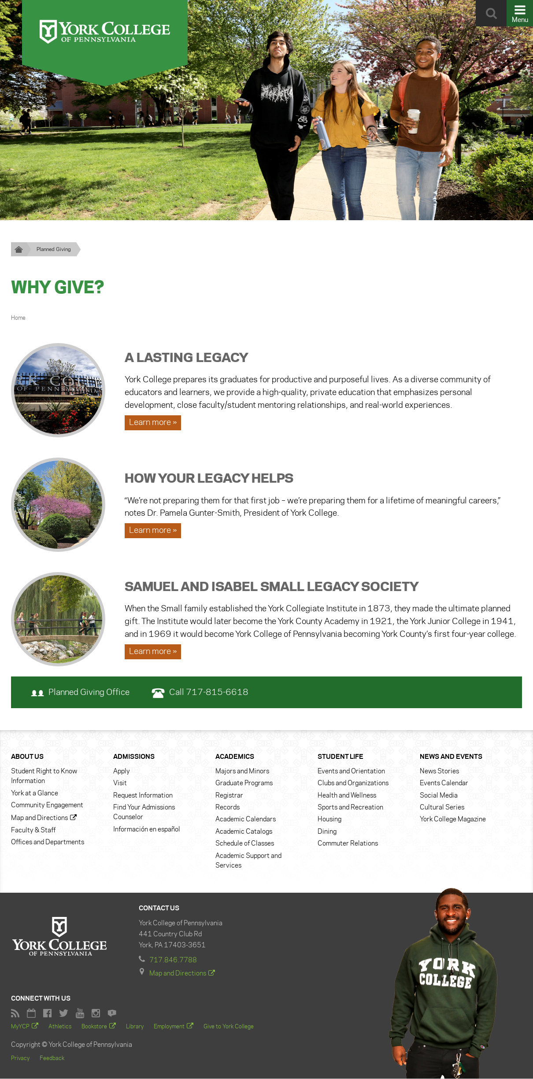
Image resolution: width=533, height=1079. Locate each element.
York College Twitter (63, 1013)
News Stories (439, 772)
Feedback (52, 1058)
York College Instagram (96, 1013)
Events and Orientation (351, 772)
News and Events (451, 757)
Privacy (20, 1058)
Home (18, 318)
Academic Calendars (245, 820)
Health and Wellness (347, 796)
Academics (234, 757)
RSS (15, 1013)
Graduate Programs (244, 784)
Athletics (59, 1027)
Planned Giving (54, 249)
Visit (120, 784)
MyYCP (20, 1027)
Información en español (146, 830)
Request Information (143, 796)
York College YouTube (80, 1014)
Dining (327, 832)
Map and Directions (39, 819)
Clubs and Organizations (353, 784)
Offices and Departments (47, 842)
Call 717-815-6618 (200, 693)
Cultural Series (442, 808)
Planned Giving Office (80, 693)
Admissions (134, 757)
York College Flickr (111, 1013)
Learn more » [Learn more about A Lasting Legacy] (153, 423)
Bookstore (94, 1027)
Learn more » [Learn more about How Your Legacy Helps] (153, 531)
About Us (27, 757)
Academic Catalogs (243, 832)
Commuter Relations (348, 844)
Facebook (47, 1013)
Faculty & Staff (33, 831)
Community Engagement (47, 805)
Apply (121, 772)
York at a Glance (34, 794)
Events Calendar (444, 784)
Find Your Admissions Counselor (144, 812)
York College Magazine (453, 820)
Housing (329, 820)
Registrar (229, 796)
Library (135, 1027)
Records (227, 808)
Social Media (439, 796)
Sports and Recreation (350, 808)
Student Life (340, 757)
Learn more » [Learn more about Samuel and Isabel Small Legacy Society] (153, 652)
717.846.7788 (173, 961)
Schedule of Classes (244, 844)
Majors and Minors (242, 772)
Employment (169, 1027)
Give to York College (229, 1027)
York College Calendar (31, 1013)
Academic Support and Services (248, 861)
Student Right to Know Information (44, 776)
